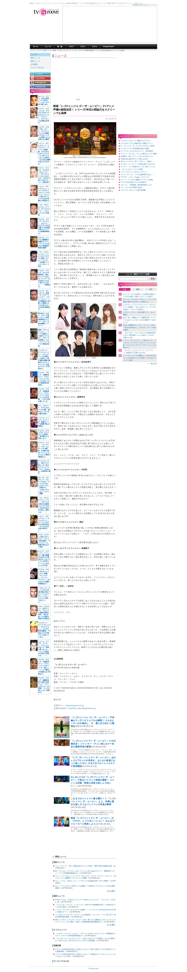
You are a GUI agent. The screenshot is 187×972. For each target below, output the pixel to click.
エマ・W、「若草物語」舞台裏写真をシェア (136, 185)
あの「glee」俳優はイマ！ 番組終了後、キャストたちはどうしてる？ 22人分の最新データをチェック (139, 320)
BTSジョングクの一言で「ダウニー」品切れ (136, 161)
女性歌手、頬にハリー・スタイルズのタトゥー (137, 156)
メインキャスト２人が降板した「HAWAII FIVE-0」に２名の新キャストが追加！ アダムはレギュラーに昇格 (139, 358)
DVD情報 (34, 64)
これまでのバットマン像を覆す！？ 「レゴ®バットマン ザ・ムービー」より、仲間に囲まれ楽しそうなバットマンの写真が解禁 (93, 801)
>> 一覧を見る (152, 364)
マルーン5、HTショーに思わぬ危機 (133, 190)
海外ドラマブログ (71, 46)
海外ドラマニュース (47, 46)
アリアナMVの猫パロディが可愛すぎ (134, 182)
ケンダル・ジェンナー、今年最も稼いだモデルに (138, 164)
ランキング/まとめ (37, 68)
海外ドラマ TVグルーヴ (35, 46)
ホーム (33, 50)
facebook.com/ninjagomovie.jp (82, 708)
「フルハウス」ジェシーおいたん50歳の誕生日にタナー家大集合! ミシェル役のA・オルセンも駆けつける (139, 335)
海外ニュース (35, 58)
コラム (94, 46)
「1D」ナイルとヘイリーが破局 (132, 169)
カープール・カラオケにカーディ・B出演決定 (137, 151)
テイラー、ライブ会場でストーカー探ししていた (138, 167)
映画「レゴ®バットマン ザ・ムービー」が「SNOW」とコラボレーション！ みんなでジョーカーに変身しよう (93, 821)
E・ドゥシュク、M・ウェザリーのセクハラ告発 (137, 146)
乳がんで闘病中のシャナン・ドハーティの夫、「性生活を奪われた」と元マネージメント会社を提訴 (139, 327)
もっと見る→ (111, 891)
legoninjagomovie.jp (75, 705)
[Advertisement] (109, 24)
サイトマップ (152, 4)
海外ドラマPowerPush (108, 46)
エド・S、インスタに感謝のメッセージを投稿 (137, 180)
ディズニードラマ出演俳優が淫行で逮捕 (135, 148)
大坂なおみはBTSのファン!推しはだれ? (134, 159)
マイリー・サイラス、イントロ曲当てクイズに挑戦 (139, 154)
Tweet (78, 99)
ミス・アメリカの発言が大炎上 (132, 187)
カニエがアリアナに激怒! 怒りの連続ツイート (137, 143)
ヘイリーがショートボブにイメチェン (134, 172)
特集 (59, 46)
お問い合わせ (143, 4)
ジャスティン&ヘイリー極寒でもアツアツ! (136, 141)
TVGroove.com (93, 969)
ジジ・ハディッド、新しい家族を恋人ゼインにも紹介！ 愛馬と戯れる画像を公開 (83, 866)
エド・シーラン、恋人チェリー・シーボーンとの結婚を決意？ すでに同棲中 (82, 881)
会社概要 (135, 4)
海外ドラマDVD (82, 46)
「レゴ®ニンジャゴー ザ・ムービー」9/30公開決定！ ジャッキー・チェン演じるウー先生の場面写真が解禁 (93, 744)
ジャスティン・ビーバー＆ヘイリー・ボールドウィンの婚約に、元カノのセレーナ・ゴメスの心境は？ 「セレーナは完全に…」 (139, 307)
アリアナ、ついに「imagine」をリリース (135, 177)
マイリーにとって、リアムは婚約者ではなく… (137, 174)
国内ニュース (47, 50)
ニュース (39, 50)
